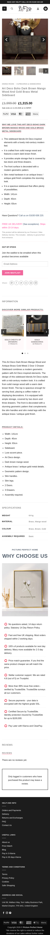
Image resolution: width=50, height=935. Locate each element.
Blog (4, 850)
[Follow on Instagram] (7, 913)
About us (6, 842)
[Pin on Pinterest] (31, 283)
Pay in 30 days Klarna (11, 857)
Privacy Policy (8, 878)
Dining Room (8, 84)
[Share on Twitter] (21, 283)
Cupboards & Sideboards (28, 84)
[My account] (38, 9)
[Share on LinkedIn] (35, 283)
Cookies (5, 882)
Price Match (7, 846)
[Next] (43, 39)
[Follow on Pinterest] (10, 913)
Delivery (5, 814)
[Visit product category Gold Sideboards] (37, 332)
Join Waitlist (13, 273)
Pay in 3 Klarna (8, 853)
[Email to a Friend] (26, 283)
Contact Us (7, 825)
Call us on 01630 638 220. (31, 215)
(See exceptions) (31, 224)
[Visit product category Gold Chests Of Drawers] (13, 332)
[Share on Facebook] (16, 283)
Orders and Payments (11, 810)
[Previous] (6, 39)
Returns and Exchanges (12, 818)
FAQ (4, 821)
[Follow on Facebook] (4, 913)
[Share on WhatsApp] (11, 283)
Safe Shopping (8, 885)
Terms (4, 874)
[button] (4, 9)
